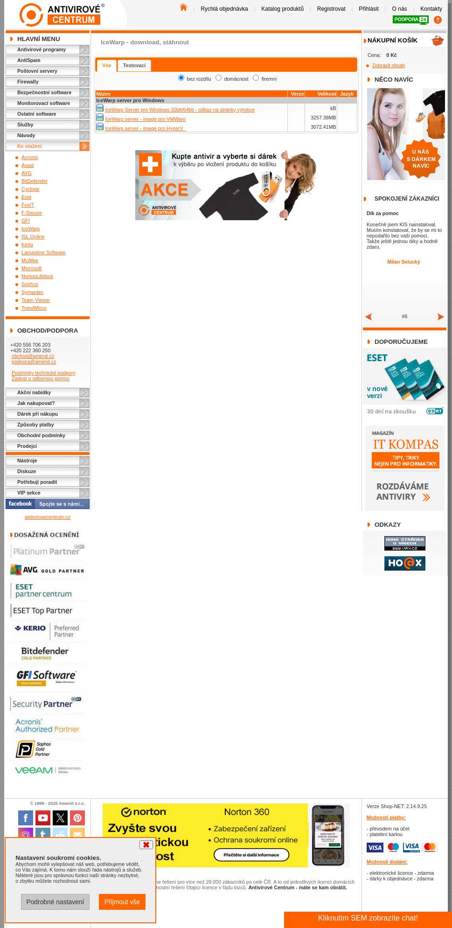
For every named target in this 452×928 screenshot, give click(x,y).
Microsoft (31, 268)
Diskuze (26, 471)
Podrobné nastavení (55, 902)
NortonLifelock (37, 276)
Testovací (134, 65)
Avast (27, 165)
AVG (26, 173)
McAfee (29, 260)
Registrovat (331, 9)
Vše (106, 65)
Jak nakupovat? (36, 403)
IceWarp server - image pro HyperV (145, 128)
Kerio (27, 244)
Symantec (32, 292)
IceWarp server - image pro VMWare (145, 119)
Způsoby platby (35, 424)
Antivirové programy (41, 49)
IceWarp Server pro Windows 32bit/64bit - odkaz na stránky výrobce (180, 109)
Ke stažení (29, 146)
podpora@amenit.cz (34, 361)
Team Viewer (35, 300)
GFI (25, 220)
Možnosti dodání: (387, 862)
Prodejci (27, 446)
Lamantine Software (43, 252)
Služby (25, 124)
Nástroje (27, 460)
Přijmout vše (122, 902)
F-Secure (31, 213)
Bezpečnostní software (44, 92)
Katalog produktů (282, 9)
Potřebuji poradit (37, 482)
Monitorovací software (43, 103)
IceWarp (30, 228)
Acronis (29, 157)
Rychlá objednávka (224, 9)
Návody (26, 135)
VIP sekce (29, 492)
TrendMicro (34, 308)
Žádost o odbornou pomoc (41, 378)
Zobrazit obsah (388, 65)
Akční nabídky (34, 392)
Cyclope (30, 189)
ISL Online (32, 236)
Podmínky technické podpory (44, 373)
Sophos (29, 284)
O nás (399, 9)
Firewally (28, 81)
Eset (26, 197)
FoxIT (27, 205)
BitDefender (34, 181)
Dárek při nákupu (37, 414)
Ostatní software (36, 114)
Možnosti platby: (386, 817)
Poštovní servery (37, 71)
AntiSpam (29, 60)
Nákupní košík (392, 40)
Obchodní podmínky (41, 435)
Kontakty (431, 9)
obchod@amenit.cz (33, 356)
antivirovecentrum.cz (47, 517)
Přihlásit (369, 9)
